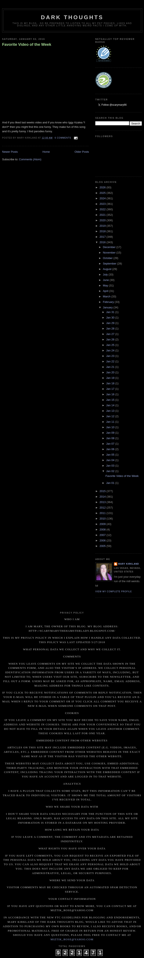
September (110, 263)
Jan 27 (110, 334)
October (108, 258)
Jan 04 (110, 460)
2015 (103, 491)
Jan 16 (110, 394)
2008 (103, 529)
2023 (103, 203)
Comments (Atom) (30, 159)
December (109, 247)
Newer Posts (10, 151)
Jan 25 (110, 345)
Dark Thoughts (72, 17)
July (106, 274)
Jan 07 (110, 443)
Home (46, 151)
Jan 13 (110, 410)
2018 (103, 231)
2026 (103, 187)
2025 (103, 192)
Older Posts (82, 151)
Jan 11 (110, 421)
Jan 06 (110, 449)
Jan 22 (110, 361)
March (107, 296)
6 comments (63, 138)
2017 (103, 236)
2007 (103, 535)
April (106, 291)
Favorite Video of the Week (26, 44)
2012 (103, 507)
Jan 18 (110, 383)
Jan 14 (110, 405)
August (107, 269)
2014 (103, 496)
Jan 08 (110, 438)
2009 (103, 524)
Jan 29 (110, 323)
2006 (103, 540)
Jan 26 (110, 339)
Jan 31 (110, 312)
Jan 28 (110, 328)
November (109, 252)
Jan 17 (110, 388)
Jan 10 (110, 427)
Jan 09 (110, 432)
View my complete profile (113, 591)
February (109, 302)
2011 (103, 513)
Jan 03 (110, 465)
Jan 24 (110, 350)
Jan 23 (110, 356)
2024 (103, 198)
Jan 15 (110, 399)
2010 (103, 518)
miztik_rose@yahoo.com (72, 939)
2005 (103, 546)
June (106, 280)
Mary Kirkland (128, 564)
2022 (103, 209)
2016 (103, 242)
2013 (103, 502)
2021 (103, 214)
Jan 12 (110, 416)
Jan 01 (110, 482)
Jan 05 (110, 454)
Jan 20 (110, 372)
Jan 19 (110, 377)
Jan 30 (110, 317)
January (108, 307)
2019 (103, 225)
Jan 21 (110, 366)
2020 (103, 220)
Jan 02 (110, 471)
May (106, 285)
